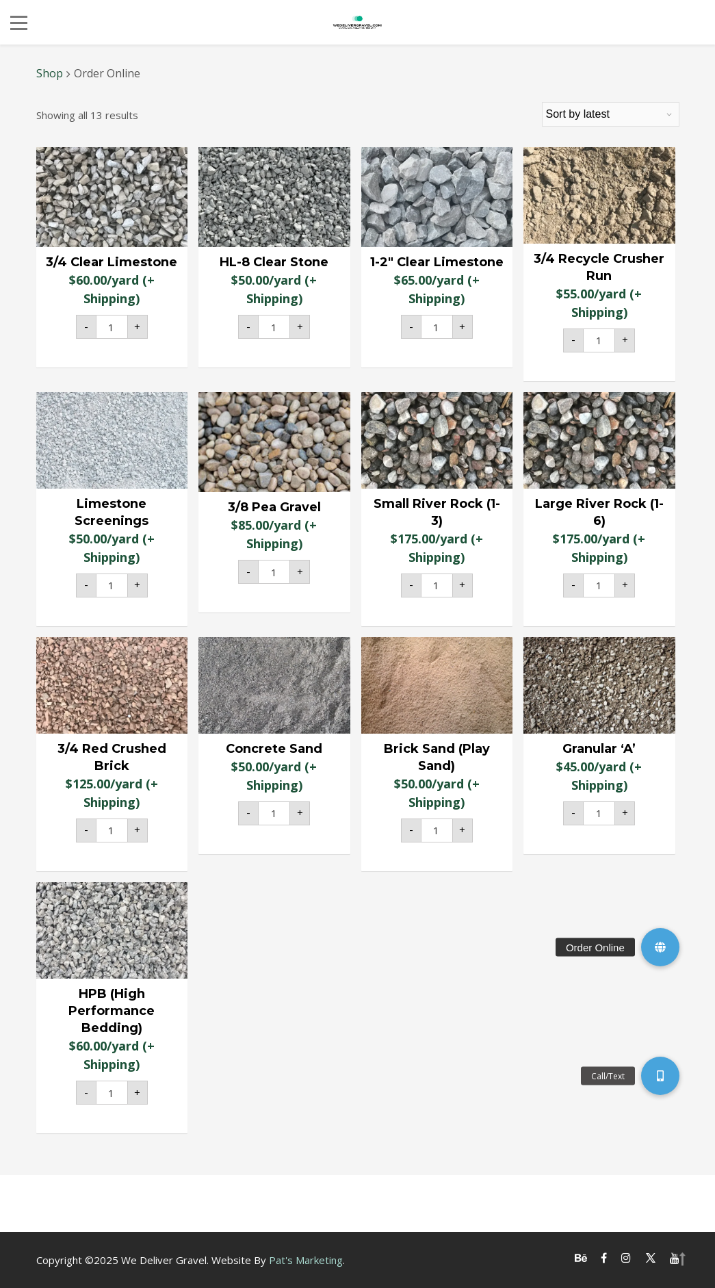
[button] (660, 947)
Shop (49, 73)
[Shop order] (610, 114)
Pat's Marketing (306, 1260)
